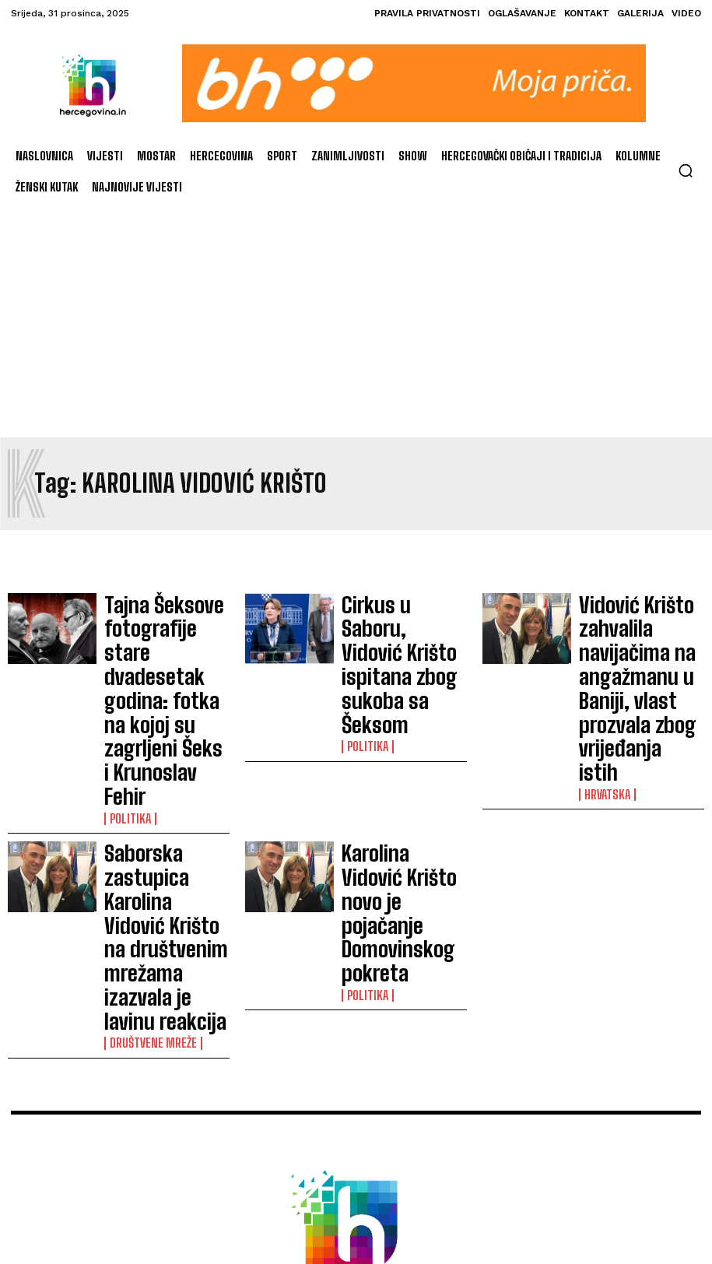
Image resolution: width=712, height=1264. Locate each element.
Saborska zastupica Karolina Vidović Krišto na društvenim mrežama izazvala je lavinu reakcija (165, 740)
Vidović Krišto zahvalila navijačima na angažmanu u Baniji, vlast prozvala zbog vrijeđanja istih (637, 627)
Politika (127, 684)
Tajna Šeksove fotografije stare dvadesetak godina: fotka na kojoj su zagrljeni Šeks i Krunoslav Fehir (154, 634)
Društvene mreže (147, 783)
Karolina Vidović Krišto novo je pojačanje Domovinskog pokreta (398, 734)
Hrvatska (605, 670)
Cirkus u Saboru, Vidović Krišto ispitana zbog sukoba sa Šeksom (401, 620)
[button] (685, 170)
